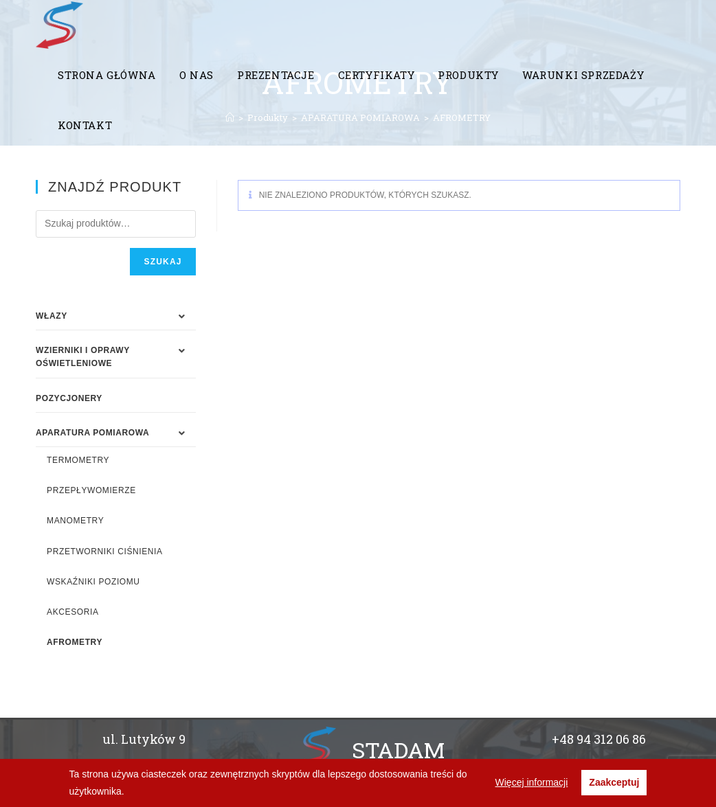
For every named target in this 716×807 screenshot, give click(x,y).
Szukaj (162, 261)
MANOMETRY (75, 520)
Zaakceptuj (614, 782)
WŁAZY (51, 316)
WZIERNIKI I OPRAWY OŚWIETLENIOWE (83, 356)
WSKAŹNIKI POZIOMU (93, 582)
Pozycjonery (69, 398)
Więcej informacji (531, 782)
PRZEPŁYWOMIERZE (91, 490)
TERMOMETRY (78, 460)
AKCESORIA (72, 612)
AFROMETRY (74, 642)
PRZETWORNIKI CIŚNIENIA (105, 551)
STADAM (398, 749)
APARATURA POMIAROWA (92, 432)
